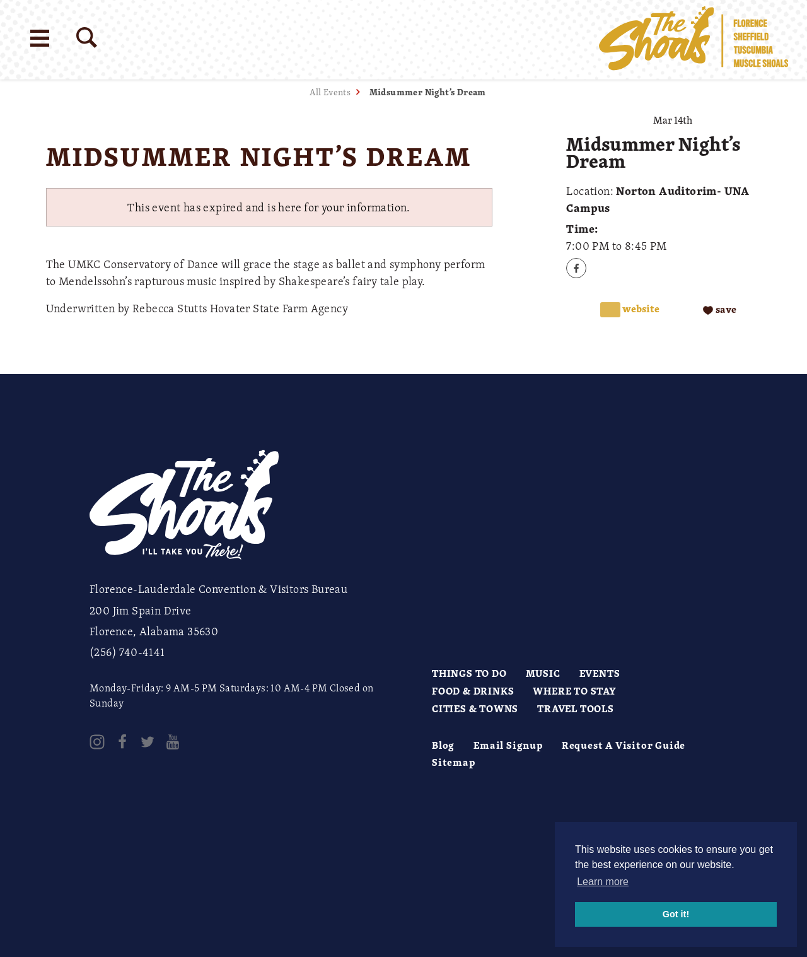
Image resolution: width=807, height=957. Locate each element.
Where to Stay (574, 691)
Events (599, 673)
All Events (330, 91)
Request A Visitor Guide (623, 745)
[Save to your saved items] (720, 310)
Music (543, 673)
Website (639, 309)
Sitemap (453, 762)
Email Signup (508, 745)
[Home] (693, 39)
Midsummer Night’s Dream (427, 91)
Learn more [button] (603, 881)
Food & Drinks (473, 691)
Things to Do (469, 673)
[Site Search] (86, 37)
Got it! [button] (676, 914)
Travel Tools (575, 708)
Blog (443, 745)
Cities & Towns (475, 708)
